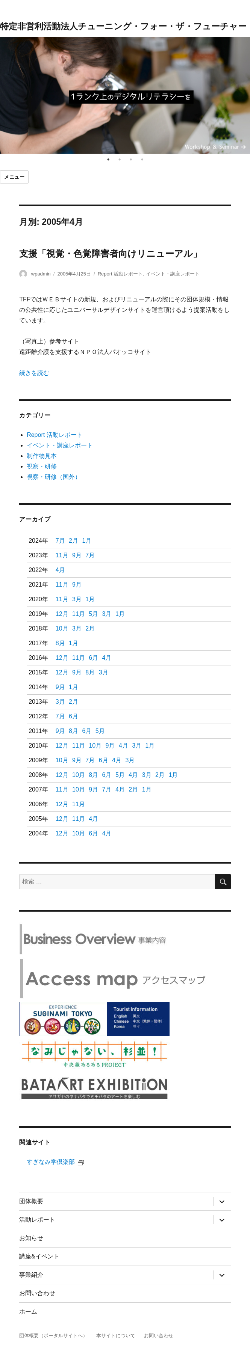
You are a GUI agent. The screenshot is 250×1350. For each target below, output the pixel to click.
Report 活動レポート (120, 274)
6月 (93, 658)
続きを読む (34, 373)
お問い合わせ (37, 1293)
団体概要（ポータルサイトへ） (53, 1335)
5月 (93, 614)
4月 (60, 570)
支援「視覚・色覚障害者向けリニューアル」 (110, 253)
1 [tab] (108, 159)
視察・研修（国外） (54, 477)
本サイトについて (115, 1335)
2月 (73, 540)
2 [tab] (119, 159)
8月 (60, 643)
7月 (60, 540)
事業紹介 (31, 1275)
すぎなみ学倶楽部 (55, 1162)
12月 (62, 614)
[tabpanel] (125, 95)
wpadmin (41, 274)
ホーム (28, 1311)
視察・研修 (42, 466)
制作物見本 (42, 456)
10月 (62, 628)
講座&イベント (39, 1256)
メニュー (14, 177)
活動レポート (37, 1219)
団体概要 (31, 1201)
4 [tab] (142, 159)
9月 (77, 555)
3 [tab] (131, 159)
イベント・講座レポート (173, 274)
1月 (86, 540)
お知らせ (31, 1238)
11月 (62, 555)
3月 (77, 599)
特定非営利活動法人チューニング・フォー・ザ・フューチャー (123, 26)
